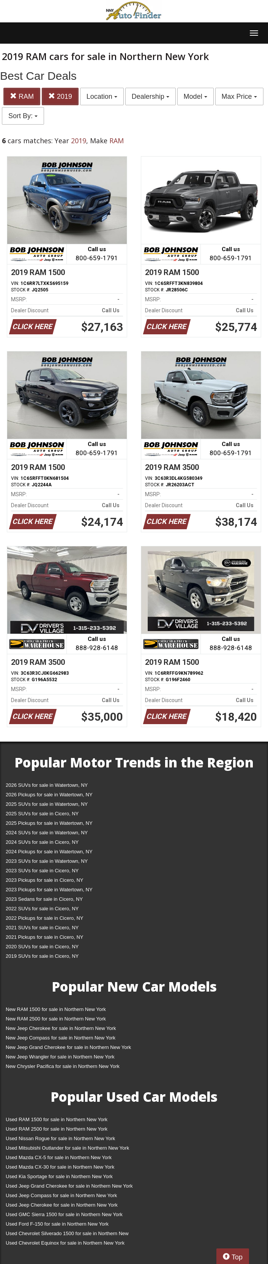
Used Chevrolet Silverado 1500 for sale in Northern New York (67, 1235)
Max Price (239, 96)
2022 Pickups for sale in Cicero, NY (44, 918)
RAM (22, 96)
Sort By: (23, 116)
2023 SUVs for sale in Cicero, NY (42, 870)
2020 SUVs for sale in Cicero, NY (42, 946)
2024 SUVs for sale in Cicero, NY (42, 842)
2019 (60, 96)
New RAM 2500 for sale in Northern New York (56, 1019)
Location (102, 96)
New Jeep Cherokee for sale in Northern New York (61, 1028)
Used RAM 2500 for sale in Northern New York (56, 1129)
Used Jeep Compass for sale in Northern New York (61, 1195)
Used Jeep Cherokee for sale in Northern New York (62, 1205)
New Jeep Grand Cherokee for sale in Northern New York (68, 1047)
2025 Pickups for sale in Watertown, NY (49, 823)
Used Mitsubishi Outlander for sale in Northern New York (67, 1148)
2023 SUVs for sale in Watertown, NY (47, 861)
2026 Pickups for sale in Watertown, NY (49, 794)
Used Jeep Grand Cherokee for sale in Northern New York (69, 1186)
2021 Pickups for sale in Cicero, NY (44, 937)
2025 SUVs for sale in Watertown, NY (47, 804)
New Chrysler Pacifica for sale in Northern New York (63, 1066)
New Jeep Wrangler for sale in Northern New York (60, 1057)
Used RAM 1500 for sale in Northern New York (56, 1119)
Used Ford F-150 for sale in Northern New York (57, 1224)
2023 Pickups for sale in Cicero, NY (44, 880)
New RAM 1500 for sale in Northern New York (56, 1009)
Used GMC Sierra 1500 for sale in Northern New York (64, 1214)
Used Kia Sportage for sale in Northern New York (59, 1176)
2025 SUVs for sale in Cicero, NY (42, 813)
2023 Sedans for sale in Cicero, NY (44, 899)
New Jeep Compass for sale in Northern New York (60, 1038)
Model (195, 96)
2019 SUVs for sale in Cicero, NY (42, 956)
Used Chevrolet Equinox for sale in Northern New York (65, 1243)
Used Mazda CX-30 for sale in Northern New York (60, 1167)
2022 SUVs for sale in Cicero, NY (42, 908)
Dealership (150, 96)
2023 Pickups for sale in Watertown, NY (49, 889)
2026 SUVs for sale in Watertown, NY (47, 785)
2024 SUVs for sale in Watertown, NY (47, 832)
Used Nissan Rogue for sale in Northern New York (60, 1138)
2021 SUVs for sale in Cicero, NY (42, 927)
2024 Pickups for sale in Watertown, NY (49, 851)
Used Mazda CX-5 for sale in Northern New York (59, 1157)
